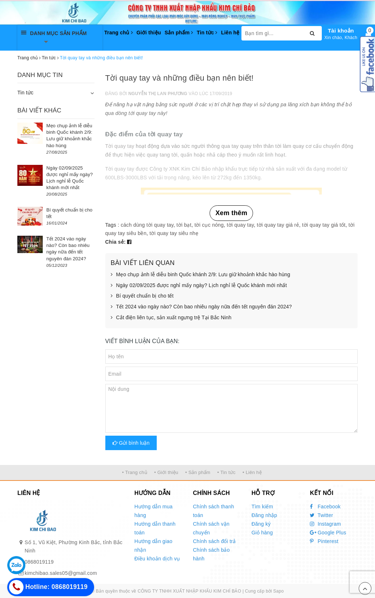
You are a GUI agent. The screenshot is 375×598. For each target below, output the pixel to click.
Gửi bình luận (131, 443)
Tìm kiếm (262, 506)
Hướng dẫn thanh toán (155, 528)
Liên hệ (230, 32)
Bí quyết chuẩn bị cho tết (142, 296)
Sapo (278, 591)
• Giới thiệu (166, 472)
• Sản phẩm (197, 472)
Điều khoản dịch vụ (157, 558)
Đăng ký (261, 524)
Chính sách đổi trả (214, 541)
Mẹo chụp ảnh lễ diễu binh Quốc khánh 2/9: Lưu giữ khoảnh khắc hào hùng (200, 274)
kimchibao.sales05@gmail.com (61, 573)
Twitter (321, 515)
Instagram (325, 524)
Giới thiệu (148, 32)
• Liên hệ (252, 472)
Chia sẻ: (115, 242)
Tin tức (207, 32)
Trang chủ (118, 32)
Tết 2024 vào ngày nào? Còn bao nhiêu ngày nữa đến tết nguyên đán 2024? (201, 307)
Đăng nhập (264, 515)
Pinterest (324, 541)
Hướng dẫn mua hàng (153, 511)
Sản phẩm (179, 32)
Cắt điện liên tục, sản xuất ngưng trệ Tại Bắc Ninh (171, 317)
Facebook (325, 506)
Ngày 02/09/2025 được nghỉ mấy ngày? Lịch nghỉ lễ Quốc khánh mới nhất (199, 285)
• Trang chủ (134, 472)
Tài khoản (341, 30)
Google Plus (328, 532)
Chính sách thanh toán (213, 511)
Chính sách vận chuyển (211, 528)
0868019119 (39, 562)
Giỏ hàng (262, 532)
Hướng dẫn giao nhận (153, 545)
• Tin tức (226, 472)
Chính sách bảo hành (211, 554)
